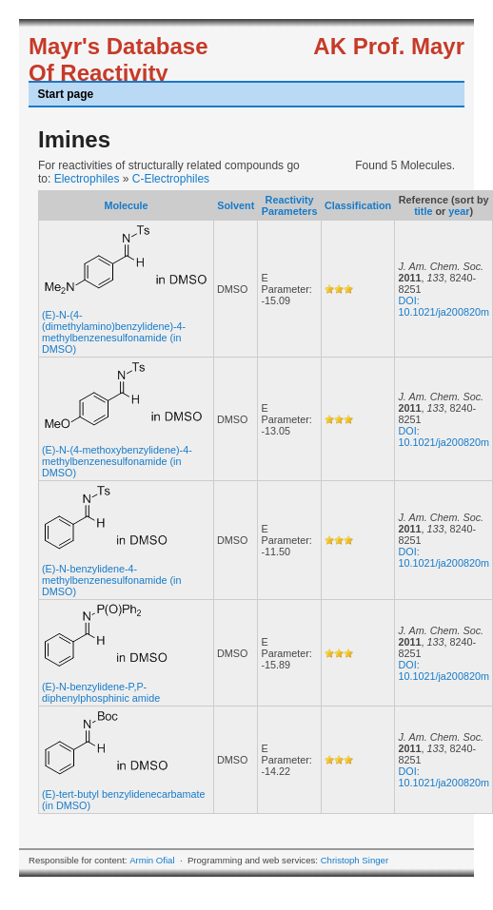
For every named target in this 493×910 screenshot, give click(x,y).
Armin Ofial (151, 860)
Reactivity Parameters (290, 205)
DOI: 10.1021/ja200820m (443, 306)
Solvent (235, 205)
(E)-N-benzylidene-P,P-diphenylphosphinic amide (101, 692)
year (458, 211)
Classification (358, 205)
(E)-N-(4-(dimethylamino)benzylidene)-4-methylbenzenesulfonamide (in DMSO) (114, 332)
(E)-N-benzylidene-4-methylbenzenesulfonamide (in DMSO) (111, 580)
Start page (66, 94)
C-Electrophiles (170, 178)
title (423, 211)
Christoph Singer (354, 860)
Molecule (126, 205)
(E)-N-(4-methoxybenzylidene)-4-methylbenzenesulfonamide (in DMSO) (117, 461)
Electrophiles (87, 178)
